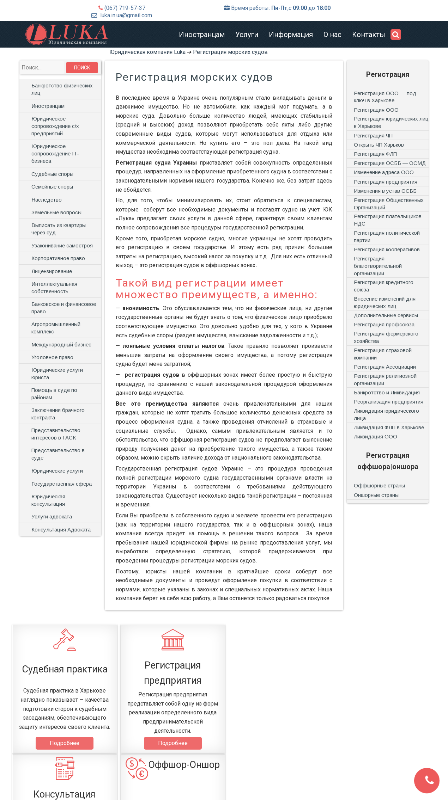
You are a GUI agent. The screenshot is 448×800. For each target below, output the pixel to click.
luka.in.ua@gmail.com (126, 15)
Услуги (246, 34)
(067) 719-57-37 (124, 8)
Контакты (368, 34)
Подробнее (63, 743)
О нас (332, 34)
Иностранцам (202, 34)
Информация (291, 34)
